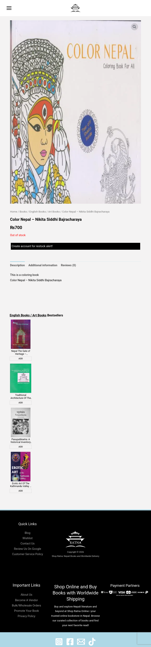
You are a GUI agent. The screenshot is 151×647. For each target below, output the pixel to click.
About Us (26, 590)
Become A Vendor (26, 596)
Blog (27, 528)
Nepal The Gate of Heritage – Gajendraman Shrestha (20, 351)
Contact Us (27, 539)
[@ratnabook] (58, 637)
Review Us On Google (27, 544)
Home (13, 211)
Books (23, 211)
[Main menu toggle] (9, 8)
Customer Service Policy (27, 550)
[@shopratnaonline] (70, 637)
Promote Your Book (26, 606)
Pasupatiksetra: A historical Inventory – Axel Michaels (21, 438)
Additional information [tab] (42, 265)
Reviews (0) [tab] (68, 265)
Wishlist (27, 534)
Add (20, 357)
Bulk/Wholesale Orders (26, 601)
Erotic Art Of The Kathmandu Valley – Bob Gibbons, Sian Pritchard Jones (20, 480)
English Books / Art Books (44, 211)
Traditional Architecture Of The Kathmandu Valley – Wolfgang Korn (20, 394)
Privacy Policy (26, 612)
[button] (145, 8)
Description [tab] (17, 265)
